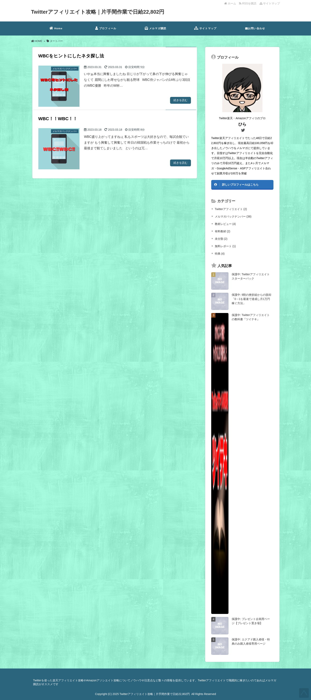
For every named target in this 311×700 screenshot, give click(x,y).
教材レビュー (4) (225, 224)
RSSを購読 (248, 3)
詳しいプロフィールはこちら (240, 184)
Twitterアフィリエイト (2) (231, 209)
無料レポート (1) (225, 246)
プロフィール (105, 28)
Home (55, 28)
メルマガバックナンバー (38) (233, 216)
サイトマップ (270, 3)
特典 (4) (220, 253)
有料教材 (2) (222, 231)
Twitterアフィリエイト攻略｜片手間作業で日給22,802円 (97, 12)
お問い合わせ (255, 28)
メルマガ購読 (155, 28)
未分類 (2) (221, 238)
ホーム (230, 3)
